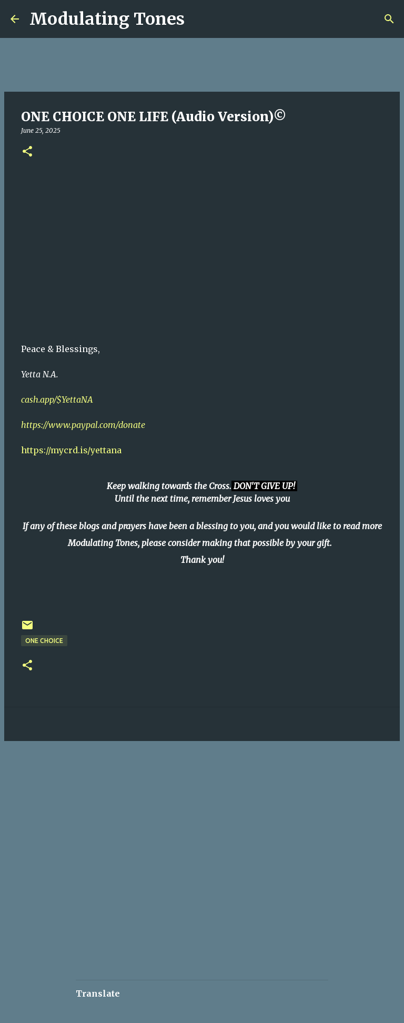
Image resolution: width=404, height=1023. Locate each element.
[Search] (199, 19)
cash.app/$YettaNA (57, 399)
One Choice (44, 640)
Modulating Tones (107, 19)
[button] (27, 152)
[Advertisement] (191, 780)
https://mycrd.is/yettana (71, 450)
